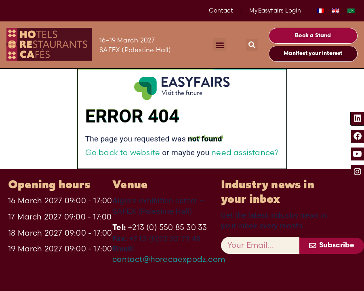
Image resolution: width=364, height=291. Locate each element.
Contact (221, 10)
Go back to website (122, 152)
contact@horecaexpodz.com (168, 259)
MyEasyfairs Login (275, 10)
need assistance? (245, 152)
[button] (219, 44)
